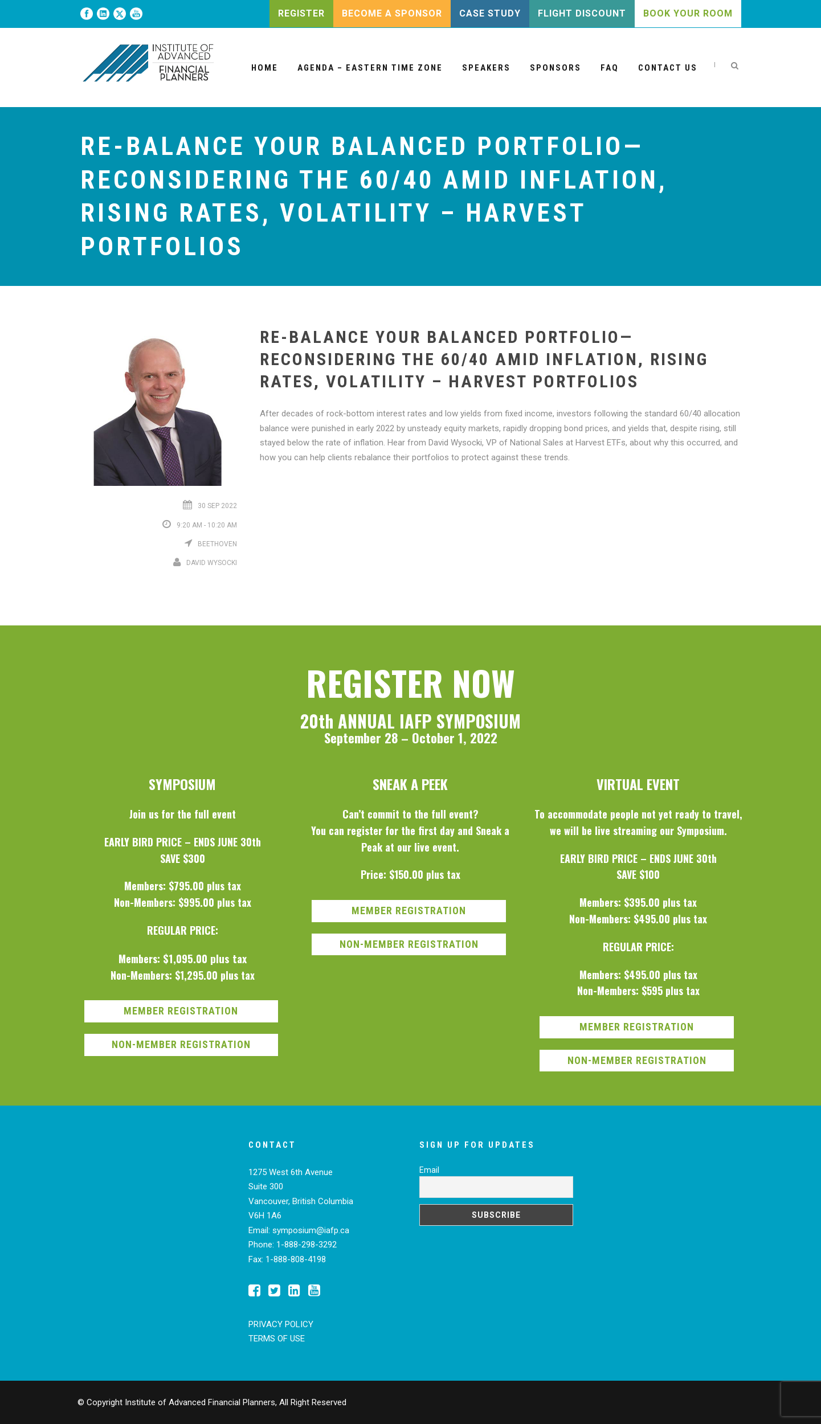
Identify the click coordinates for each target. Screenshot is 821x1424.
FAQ (610, 68)
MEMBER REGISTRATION (181, 1011)
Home (264, 68)
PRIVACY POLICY (280, 1324)
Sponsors (555, 68)
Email (429, 1170)
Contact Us (667, 68)
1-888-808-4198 (296, 1259)
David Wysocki (211, 563)
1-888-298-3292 (306, 1244)
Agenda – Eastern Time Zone (370, 68)
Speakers (486, 68)
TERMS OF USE (276, 1338)
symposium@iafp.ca (310, 1230)
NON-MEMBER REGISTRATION (181, 1044)
